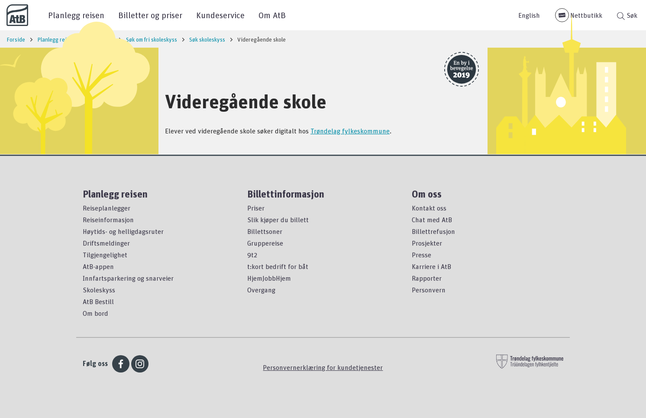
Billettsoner (264, 231)
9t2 (252, 254)
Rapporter (427, 278)
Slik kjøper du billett (278, 219)
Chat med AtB (432, 219)
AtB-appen (98, 266)
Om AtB (272, 15)
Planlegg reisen (76, 15)
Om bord (95, 313)
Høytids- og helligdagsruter (123, 231)
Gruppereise (265, 243)
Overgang (261, 289)
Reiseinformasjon (108, 219)
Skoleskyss (99, 289)
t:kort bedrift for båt (277, 266)
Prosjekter (427, 243)
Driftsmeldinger (106, 243)
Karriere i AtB (431, 266)
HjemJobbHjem (269, 278)
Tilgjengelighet (105, 254)
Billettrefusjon (433, 231)
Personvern (429, 289)
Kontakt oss (429, 208)
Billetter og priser (150, 15)
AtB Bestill (98, 301)
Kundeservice (220, 15)
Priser (256, 208)
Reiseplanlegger (106, 208)
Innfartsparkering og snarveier (128, 278)
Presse (421, 254)
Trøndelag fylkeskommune (350, 130)
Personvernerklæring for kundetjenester (323, 367)
